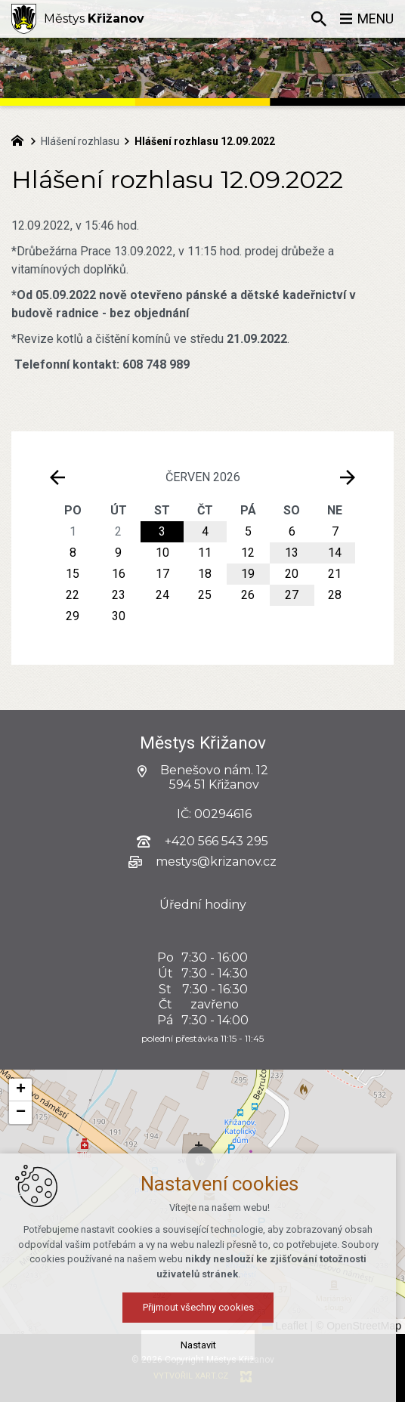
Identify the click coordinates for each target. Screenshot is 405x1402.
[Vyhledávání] (318, 18)
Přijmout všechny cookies (202, 1307)
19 (248, 574)
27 (291, 595)
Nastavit (203, 1345)
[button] (20, 1090)
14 (335, 552)
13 (291, 552)
